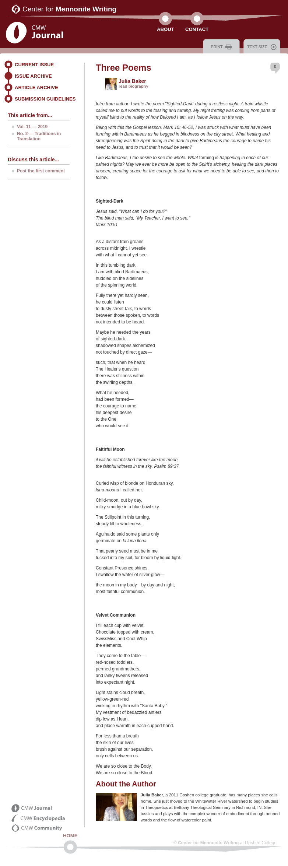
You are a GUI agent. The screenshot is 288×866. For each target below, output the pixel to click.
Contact (196, 29)
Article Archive (36, 87)
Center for (69, 9)
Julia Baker (132, 81)
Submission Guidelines (45, 99)
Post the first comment (41, 170)
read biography (133, 86)
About (165, 29)
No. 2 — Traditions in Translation (39, 136)
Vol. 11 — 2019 (32, 126)
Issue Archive (33, 76)
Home (70, 835)
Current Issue (34, 64)
